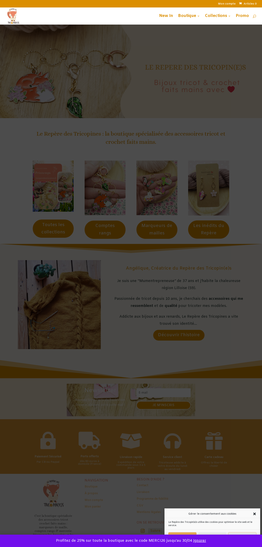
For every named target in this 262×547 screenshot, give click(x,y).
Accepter (182, 536)
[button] (254, 514)
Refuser (212, 536)
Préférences (242, 536)
